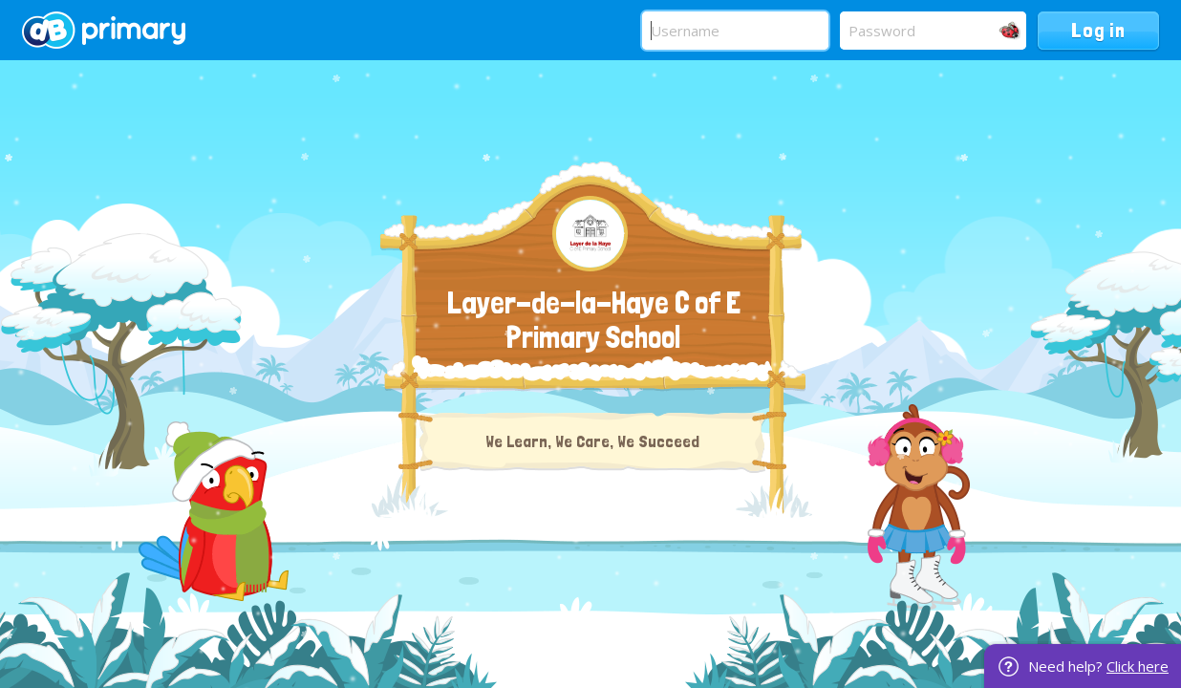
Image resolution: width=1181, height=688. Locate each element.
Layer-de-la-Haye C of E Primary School (594, 320)
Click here (1137, 666)
